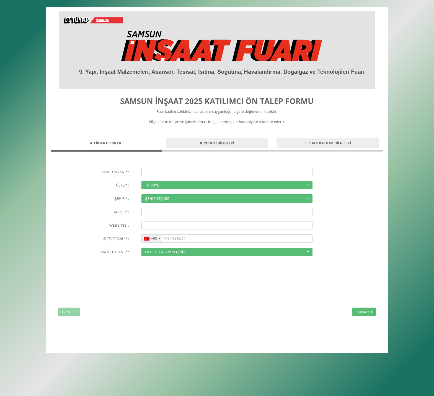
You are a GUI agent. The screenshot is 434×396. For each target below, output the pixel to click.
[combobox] (152, 238)
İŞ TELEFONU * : (116, 238)
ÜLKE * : (122, 185)
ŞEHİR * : (121, 198)
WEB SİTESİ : (119, 225)
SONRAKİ (364, 311)
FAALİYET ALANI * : (114, 251)
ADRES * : (121, 212)
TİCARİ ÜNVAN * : (115, 171)
